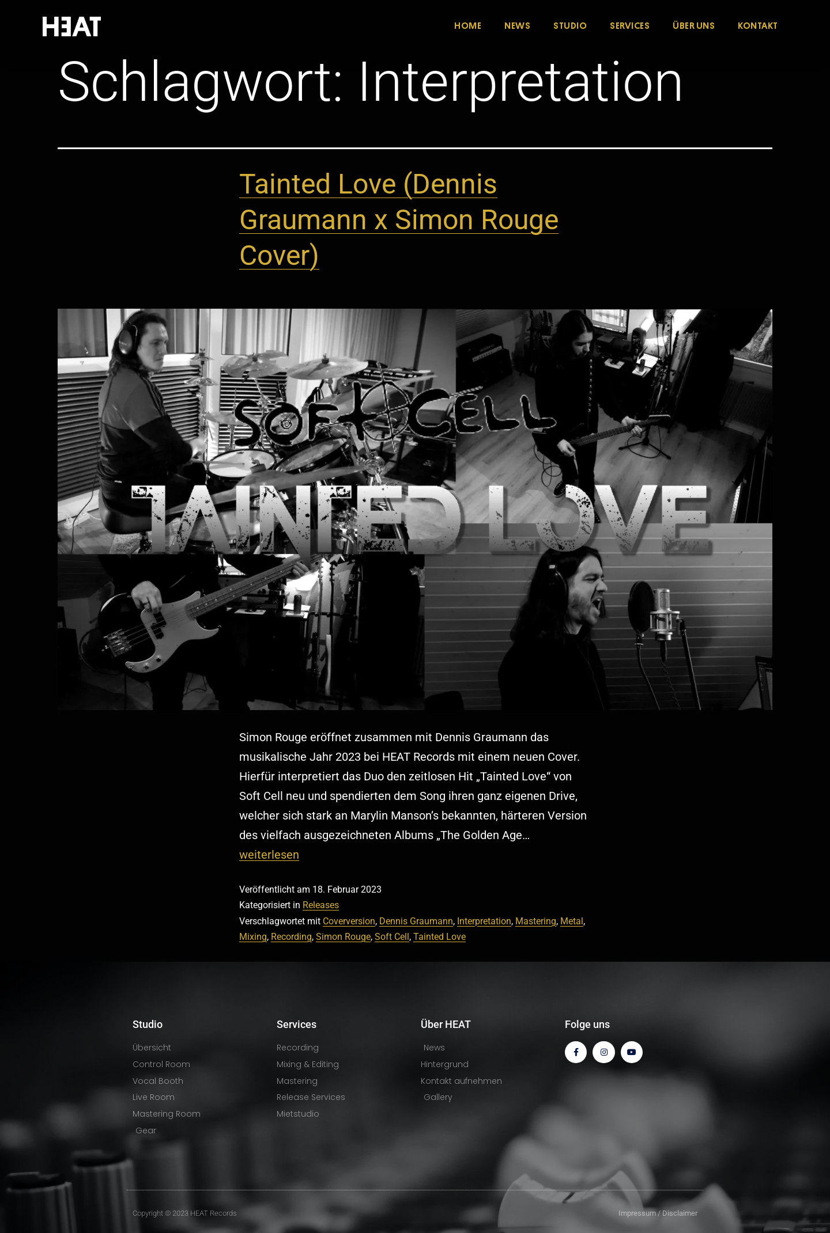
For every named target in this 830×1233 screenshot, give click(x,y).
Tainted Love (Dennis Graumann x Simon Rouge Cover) (399, 220)
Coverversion (349, 921)
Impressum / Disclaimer (657, 1213)
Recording (291, 936)
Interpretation (484, 921)
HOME (467, 26)
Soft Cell (392, 936)
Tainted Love (439, 936)
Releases (321, 905)
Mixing (253, 936)
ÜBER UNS (694, 26)
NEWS (517, 26)
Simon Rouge (343, 936)
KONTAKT (758, 26)
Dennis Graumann (416, 921)
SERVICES (630, 26)
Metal (571, 921)
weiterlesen (269, 855)
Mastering (535, 921)
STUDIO (570, 26)
